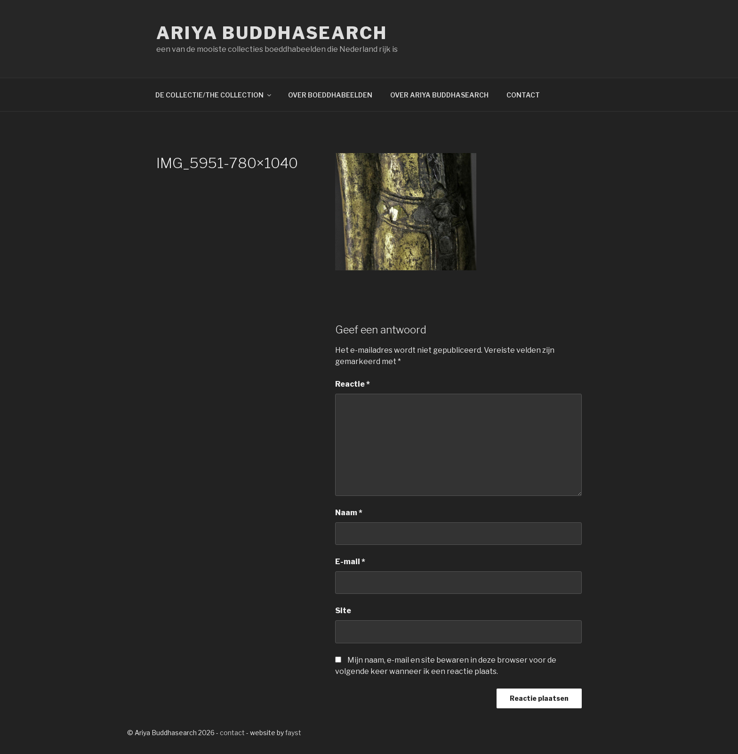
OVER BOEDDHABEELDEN (330, 95)
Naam (348, 512)
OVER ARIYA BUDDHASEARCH (439, 95)
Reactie (352, 384)
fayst (293, 733)
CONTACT (523, 95)
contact (232, 733)
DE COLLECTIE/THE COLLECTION (214, 95)
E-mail (350, 561)
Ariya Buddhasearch (271, 33)
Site (343, 610)
